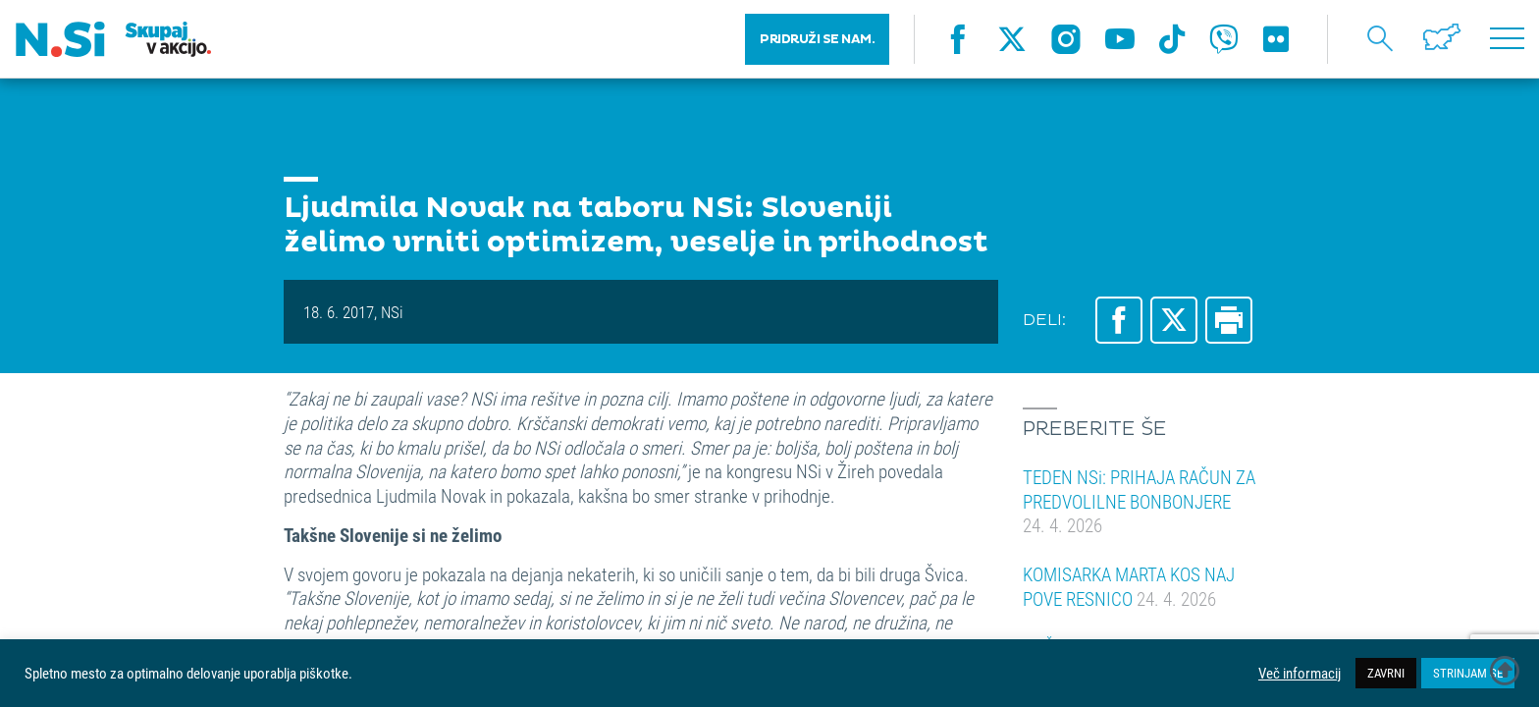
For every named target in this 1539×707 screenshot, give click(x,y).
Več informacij (1299, 673)
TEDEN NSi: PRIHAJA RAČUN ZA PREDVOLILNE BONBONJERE (1139, 500)
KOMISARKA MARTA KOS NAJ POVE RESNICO (1129, 586)
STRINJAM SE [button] (1468, 672)
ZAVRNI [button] (1386, 672)
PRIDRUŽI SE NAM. (817, 39)
